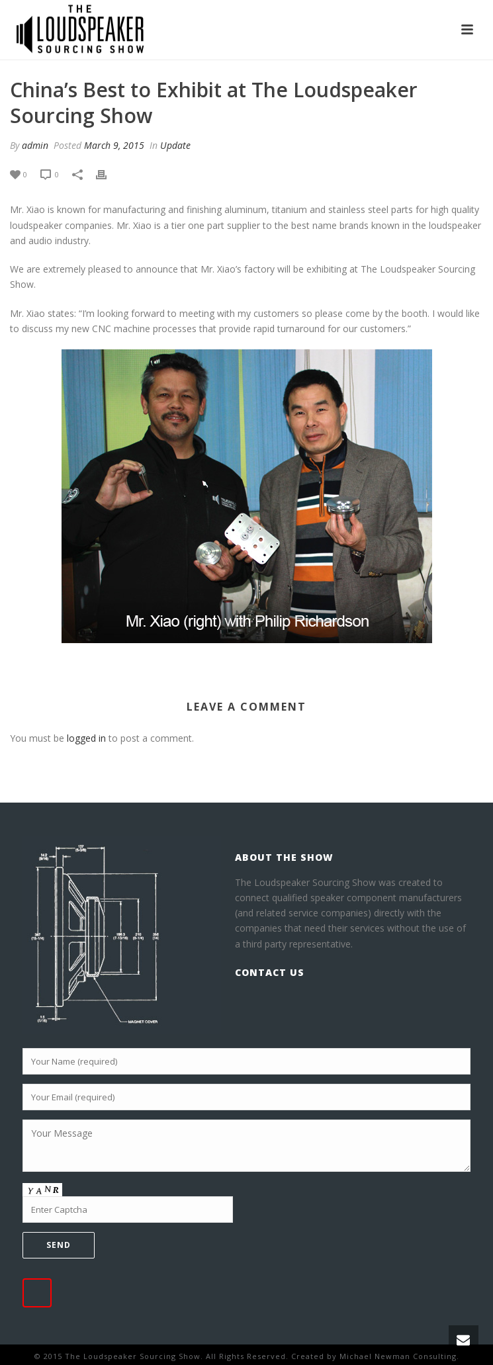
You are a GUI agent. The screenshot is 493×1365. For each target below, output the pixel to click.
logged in (86, 738)
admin (35, 145)
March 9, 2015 (114, 145)
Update (175, 145)
